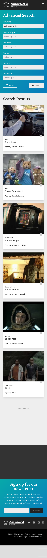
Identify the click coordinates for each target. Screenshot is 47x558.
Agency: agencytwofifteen (15, 245)
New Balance (10, 385)
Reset (10, 85)
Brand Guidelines (35, 537)
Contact (32, 534)
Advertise (18, 537)
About (40, 534)
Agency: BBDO (10, 392)
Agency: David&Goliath (14, 147)
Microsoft (9, 238)
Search (36, 85)
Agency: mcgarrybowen (14, 343)
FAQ (26, 534)
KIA (6, 139)
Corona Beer (10, 287)
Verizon (8, 336)
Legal (25, 537)
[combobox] (23, 36)
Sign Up (36, 510)
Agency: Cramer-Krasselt (15, 294)
